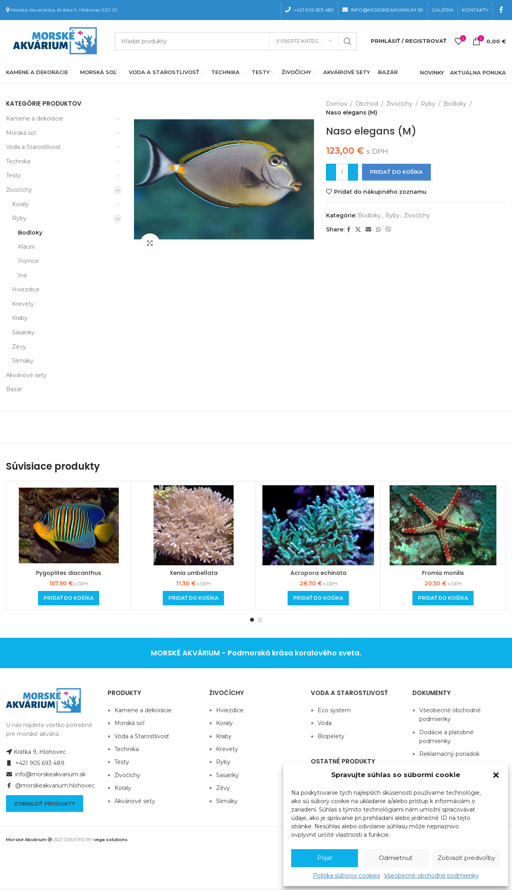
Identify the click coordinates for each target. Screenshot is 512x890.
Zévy (19, 346)
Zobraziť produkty (44, 803)
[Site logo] (53, 40)
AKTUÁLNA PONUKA (478, 72)
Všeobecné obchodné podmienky (431, 875)
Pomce (28, 261)
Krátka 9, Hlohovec (36, 751)
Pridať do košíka (396, 172)
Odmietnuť (395, 858)
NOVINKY (432, 72)
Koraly (20, 204)
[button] (496, 775)
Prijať (324, 858)
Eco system (334, 710)
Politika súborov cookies (346, 875)
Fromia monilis (443, 573)
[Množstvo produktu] (342, 172)
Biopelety (331, 736)
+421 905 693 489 (35, 763)
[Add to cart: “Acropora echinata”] (318, 598)
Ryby (19, 218)
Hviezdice (26, 289)
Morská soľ (21, 133)
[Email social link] (368, 229)
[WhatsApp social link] (378, 229)
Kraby (20, 317)
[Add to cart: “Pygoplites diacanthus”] (68, 598)
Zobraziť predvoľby (466, 858)
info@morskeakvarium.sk (46, 774)
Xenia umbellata (194, 573)
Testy (13, 175)
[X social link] (358, 229)
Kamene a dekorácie (34, 118)
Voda (325, 723)
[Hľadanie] (235, 41)
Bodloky (30, 232)
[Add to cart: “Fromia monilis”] (443, 598)
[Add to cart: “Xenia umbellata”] (193, 598)
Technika (18, 161)
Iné (22, 275)
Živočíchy (19, 189)
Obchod (367, 103)
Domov (336, 103)
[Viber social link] (388, 229)
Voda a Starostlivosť (33, 147)
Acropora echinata (318, 573)
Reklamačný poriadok (449, 753)
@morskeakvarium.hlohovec (50, 785)
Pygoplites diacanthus (68, 573)
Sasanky (23, 332)
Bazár (14, 389)
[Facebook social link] (501, 10)
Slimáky (23, 360)
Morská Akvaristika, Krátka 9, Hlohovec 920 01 (64, 10)
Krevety (23, 303)
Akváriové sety (26, 375)
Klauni (26, 246)
